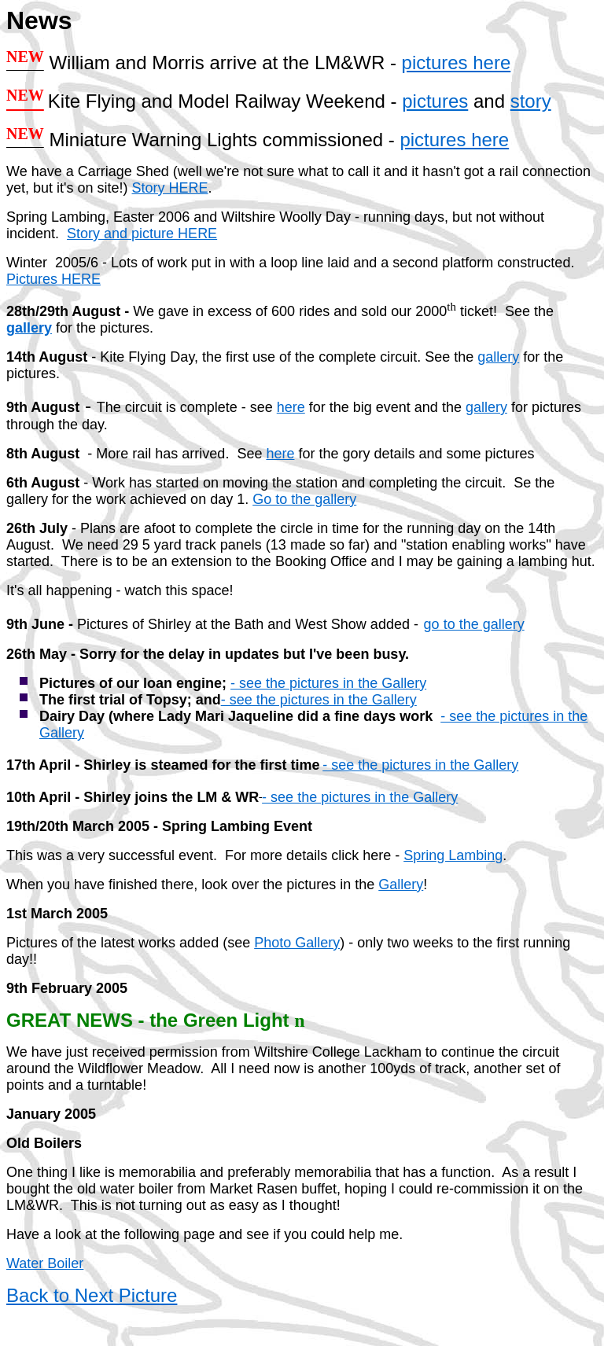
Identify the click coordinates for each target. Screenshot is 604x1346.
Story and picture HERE (142, 233)
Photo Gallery (297, 943)
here (291, 407)
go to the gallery (474, 624)
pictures (435, 101)
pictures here (456, 62)
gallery (29, 328)
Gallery (400, 884)
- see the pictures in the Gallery (328, 683)
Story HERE (170, 188)
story (530, 101)
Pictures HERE (53, 279)
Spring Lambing (453, 855)
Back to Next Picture (91, 1295)
